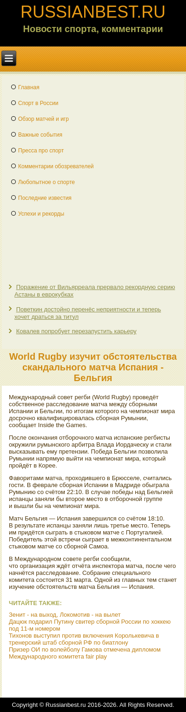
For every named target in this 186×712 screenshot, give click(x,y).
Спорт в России (38, 103)
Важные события (40, 135)
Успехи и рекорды (41, 214)
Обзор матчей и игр (43, 119)
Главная (29, 87)
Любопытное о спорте (46, 182)
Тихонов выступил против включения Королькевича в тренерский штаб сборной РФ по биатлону (84, 639)
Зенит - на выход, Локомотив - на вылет (64, 614)
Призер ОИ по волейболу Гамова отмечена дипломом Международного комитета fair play (84, 653)
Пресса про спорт (41, 150)
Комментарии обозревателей (56, 166)
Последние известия (45, 198)
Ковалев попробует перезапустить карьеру (76, 331)
